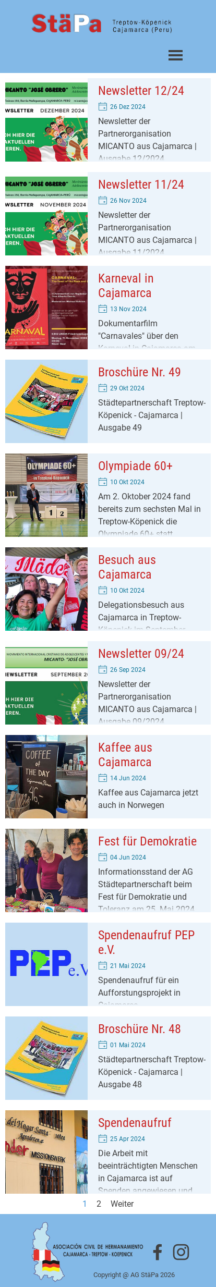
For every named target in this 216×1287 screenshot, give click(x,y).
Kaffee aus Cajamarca (125, 754)
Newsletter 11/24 (141, 184)
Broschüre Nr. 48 (139, 1029)
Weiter (122, 1204)
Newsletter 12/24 (141, 90)
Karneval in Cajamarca (126, 285)
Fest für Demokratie (147, 841)
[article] (108, 120)
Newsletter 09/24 (141, 653)
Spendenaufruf (135, 1123)
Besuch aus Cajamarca (127, 567)
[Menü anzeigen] (175, 55)
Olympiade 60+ (135, 466)
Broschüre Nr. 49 (139, 372)
